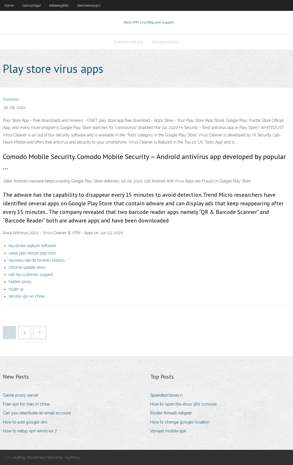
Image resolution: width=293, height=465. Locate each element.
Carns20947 (31, 5)
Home (9, 5)
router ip (16, 289)
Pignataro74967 (165, 42)
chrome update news (27, 267)
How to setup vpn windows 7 (30, 431)
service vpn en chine (27, 296)
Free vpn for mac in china (26, 404)
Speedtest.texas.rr (166, 395)
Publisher (11, 99)
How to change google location (179, 422)
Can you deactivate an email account (37, 413)
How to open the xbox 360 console (183, 404)
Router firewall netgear (171, 413)
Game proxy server (21, 395)
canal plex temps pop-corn (32, 253)
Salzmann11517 (88, 5)
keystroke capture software (32, 245)
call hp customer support (31, 274)
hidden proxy (20, 281)
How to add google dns (25, 422)
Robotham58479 (128, 42)
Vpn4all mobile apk (168, 431)
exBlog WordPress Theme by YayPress (47, 457)
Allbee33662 (59, 5)
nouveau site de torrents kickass (37, 260)
